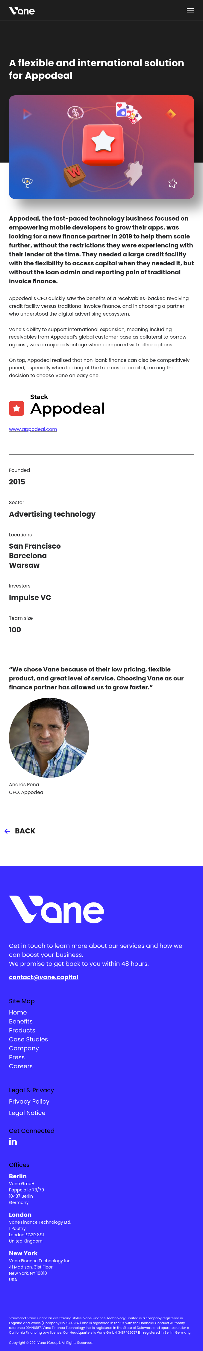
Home (18, 1012)
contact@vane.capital (43, 977)
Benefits (21, 1021)
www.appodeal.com (33, 429)
